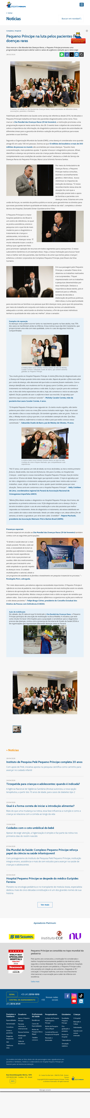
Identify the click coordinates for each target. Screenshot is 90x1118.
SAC (7, 1043)
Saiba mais (35, 982)
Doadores (22, 1016)
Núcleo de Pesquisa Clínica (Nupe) (37, 1033)
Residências (36, 1021)
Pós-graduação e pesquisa (66, 1030)
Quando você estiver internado (77, 1034)
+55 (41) (31, 994)
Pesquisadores (51, 1016)
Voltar (10, 13)
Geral (12, 995)
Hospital (18, 31)
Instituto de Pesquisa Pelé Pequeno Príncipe (52, 1021)
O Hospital (76, 1019)
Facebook (66, 55)
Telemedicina (66, 1041)
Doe (78, 38)
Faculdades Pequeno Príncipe (65, 1021)
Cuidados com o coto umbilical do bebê (30, 828)
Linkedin (76, 55)
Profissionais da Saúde (37, 1016)
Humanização (10, 1025)
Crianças (76, 1016)
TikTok (81, 996)
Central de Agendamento (22, 1001)
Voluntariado (77, 1029)
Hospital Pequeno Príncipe (16, 5)
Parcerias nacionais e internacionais (22, 1027)
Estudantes (66, 1016)
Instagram (74, 996)
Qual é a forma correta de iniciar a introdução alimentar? (40, 806)
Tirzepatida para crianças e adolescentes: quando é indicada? (43, 784)
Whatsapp (62, 55)
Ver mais (45, 905)
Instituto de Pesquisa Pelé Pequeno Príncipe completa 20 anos (44, 762)
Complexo (10, 31)
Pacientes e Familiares (11, 1016)
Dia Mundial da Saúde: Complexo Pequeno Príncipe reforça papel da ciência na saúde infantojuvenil (42, 852)
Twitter (71, 55)
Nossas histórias (23, 1033)
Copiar (81, 55)
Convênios (9, 1028)
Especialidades (11, 1021)
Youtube (74, 1002)
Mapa (13, 1082)
